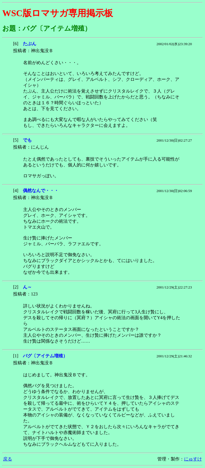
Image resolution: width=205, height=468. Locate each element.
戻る (7, 459)
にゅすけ (193, 459)
